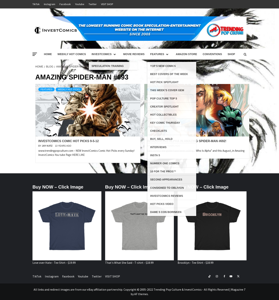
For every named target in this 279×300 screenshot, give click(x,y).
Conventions (212, 54)
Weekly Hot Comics (71, 54)
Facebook (65, 4)
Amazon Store (186, 54)
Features (160, 54)
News (152, 89)
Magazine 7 (238, 289)
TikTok (36, 4)
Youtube (79, 4)
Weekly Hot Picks (69, 89)
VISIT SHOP (107, 4)
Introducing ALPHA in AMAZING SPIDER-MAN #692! (186, 141)
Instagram (49, 4)
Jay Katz (47, 146)
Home (48, 54)
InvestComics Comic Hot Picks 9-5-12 (68, 141)
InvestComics (105, 54)
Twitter (93, 4)
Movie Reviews (134, 54)
